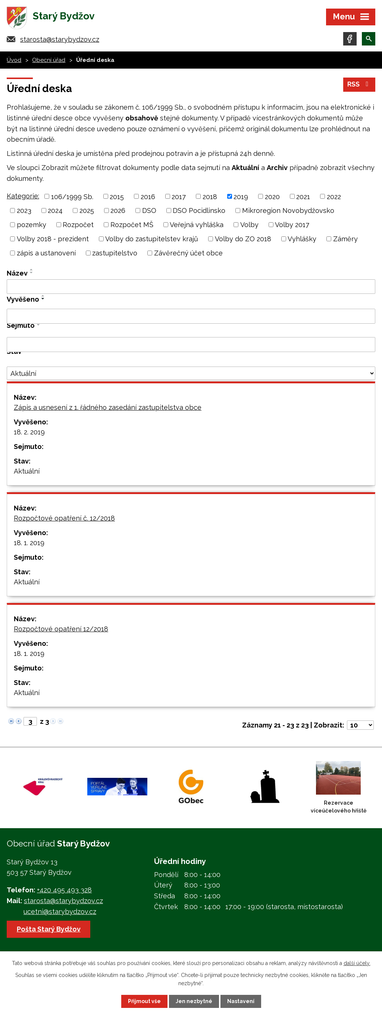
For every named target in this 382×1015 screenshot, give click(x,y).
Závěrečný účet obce (188, 254)
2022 (334, 197)
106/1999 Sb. (72, 197)
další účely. (357, 963)
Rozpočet (78, 225)
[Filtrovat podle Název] (191, 287)
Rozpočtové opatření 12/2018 (61, 630)
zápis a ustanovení (46, 254)
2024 (55, 211)
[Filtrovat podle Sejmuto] (191, 345)
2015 (117, 197)
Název (17, 274)
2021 (303, 197)
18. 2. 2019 (29, 433)
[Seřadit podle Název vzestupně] (32, 270)
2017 (179, 197)
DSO (149, 211)
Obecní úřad (48, 60)
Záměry (345, 239)
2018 (210, 197)
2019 (241, 197)
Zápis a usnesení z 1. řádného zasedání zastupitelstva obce (107, 408)
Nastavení (240, 1001)
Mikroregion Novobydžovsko (288, 211)
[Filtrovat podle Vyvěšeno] (191, 316)
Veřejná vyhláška (196, 225)
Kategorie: (23, 196)
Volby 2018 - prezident (53, 239)
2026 (117, 211)
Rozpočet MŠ (131, 225)
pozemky (31, 225)
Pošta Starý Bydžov (49, 929)
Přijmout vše (144, 1001)
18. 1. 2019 (29, 543)
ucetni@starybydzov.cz (60, 912)
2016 (148, 197)
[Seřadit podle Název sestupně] (32, 273)
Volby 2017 (292, 225)
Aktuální (27, 472)
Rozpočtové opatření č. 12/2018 (64, 519)
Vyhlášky (302, 239)
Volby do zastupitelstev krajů (151, 239)
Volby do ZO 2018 (243, 239)
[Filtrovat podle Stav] (191, 374)
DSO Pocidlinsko (199, 211)
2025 (86, 211)
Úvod (14, 60)
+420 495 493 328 (64, 891)
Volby (249, 225)
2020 (272, 197)
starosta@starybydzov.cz (59, 40)
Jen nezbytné (194, 1001)
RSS (359, 85)
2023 (24, 211)
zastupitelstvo (114, 254)
